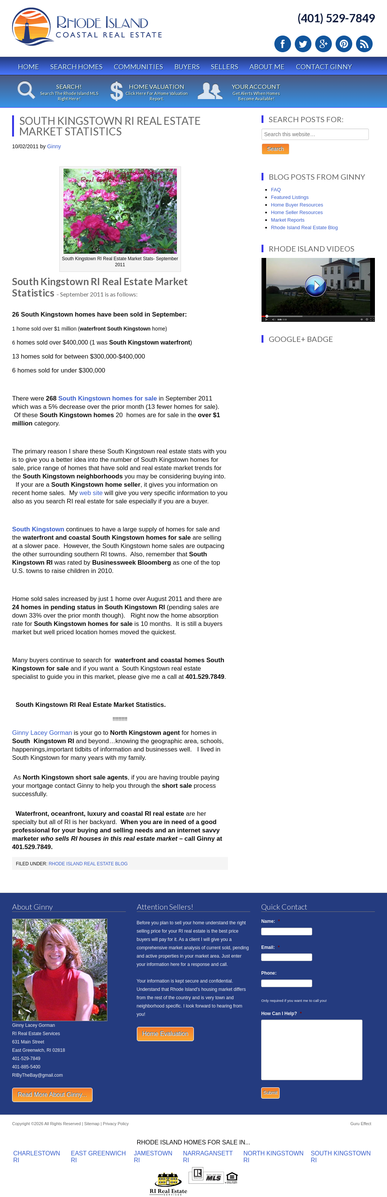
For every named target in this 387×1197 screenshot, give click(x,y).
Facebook (282, 44)
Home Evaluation (165, 1034)
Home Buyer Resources (297, 205)
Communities (138, 66)
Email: (270, 947)
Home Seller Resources (297, 212)
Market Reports (288, 220)
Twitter (303, 44)
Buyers (187, 66)
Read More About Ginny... (52, 1094)
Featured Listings (290, 197)
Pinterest (344, 44)
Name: (270, 921)
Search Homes (76, 66)
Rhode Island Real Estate (103, 30)
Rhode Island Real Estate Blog (88, 863)
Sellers (224, 66)
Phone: (269, 973)
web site (91, 493)
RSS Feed (364, 44)
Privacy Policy (115, 1123)
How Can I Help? (281, 1013)
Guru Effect (360, 1123)
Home (28, 66)
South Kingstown (38, 529)
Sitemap (91, 1123)
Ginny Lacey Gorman (42, 732)
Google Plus (323, 44)
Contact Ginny (324, 66)
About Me (267, 66)
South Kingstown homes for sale (107, 398)
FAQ (276, 190)
